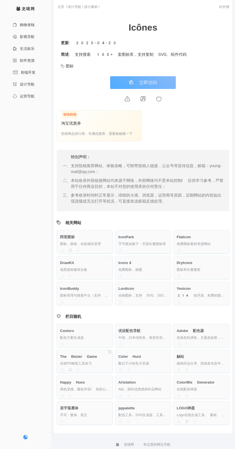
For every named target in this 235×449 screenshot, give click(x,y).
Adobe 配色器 (190, 331)
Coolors (67, 331)
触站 (180, 356)
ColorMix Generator (196, 382)
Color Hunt (129, 356)
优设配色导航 (129, 331)
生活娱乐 (24, 48)
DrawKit (67, 263)
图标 (67, 66)
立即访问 (143, 82)
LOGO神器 (186, 408)
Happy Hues (72, 382)
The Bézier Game (78, 356)
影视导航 (24, 37)
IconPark (126, 237)
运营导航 (24, 96)
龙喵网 (125, 444)
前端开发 (24, 72)
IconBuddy (69, 288)
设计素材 (91, 7)
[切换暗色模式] (25, 437)
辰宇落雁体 (69, 408)
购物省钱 (24, 25)
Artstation (127, 382)
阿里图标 (67, 237)
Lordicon (126, 288)
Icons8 (125, 263)
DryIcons (185, 263)
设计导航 (24, 84)
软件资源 (24, 60)
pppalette (126, 408)
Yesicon (184, 288)
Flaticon (184, 237)
